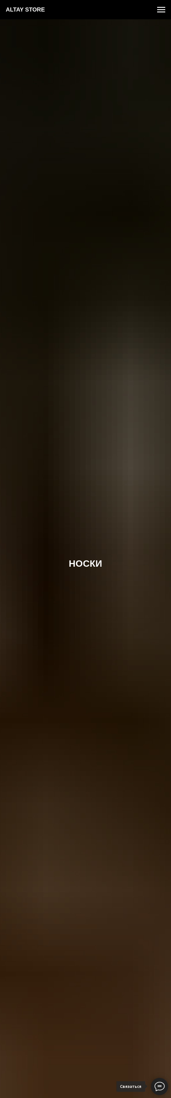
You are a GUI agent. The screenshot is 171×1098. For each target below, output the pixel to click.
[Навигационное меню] (161, 10)
